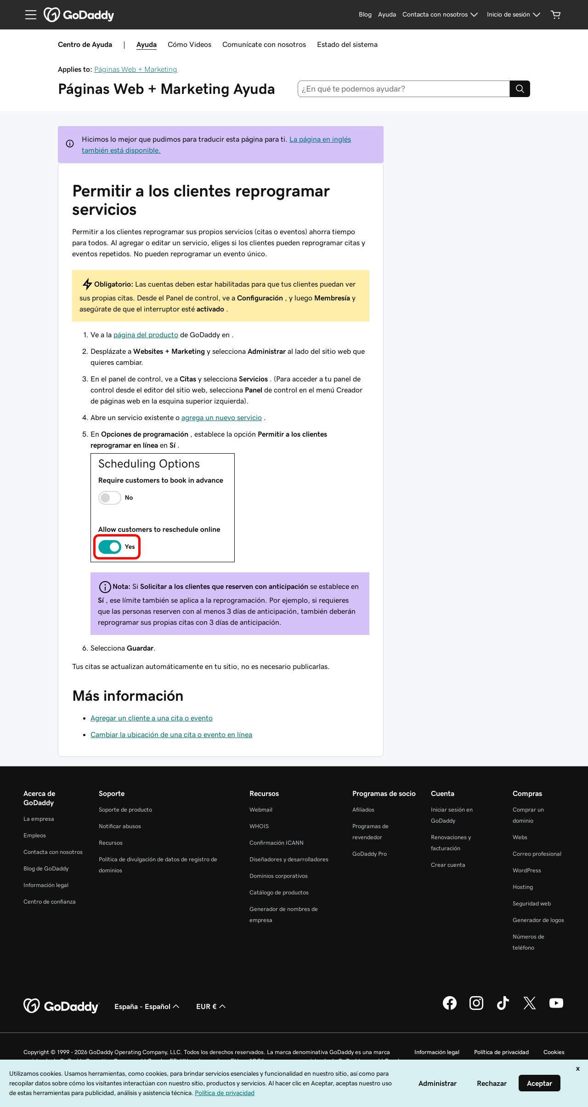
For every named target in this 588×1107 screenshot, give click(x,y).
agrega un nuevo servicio (221, 417)
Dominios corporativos (278, 876)
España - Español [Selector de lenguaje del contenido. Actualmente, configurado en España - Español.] (147, 1006)
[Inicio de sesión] (515, 14)
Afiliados (363, 810)
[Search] (520, 89)
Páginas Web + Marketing (135, 69)
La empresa (38, 819)
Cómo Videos (189, 44)
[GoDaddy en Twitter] (529, 1008)
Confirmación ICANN (276, 843)
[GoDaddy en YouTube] (556, 1008)
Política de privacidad (501, 1052)
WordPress (527, 870)
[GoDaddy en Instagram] (476, 1008)
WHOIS (259, 826)
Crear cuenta (448, 865)
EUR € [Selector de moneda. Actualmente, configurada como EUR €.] (212, 1006)
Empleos (34, 835)
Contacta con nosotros (53, 852)
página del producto (145, 334)
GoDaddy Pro (369, 854)
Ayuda (146, 44)
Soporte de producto (125, 810)
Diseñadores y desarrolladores (288, 859)
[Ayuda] (387, 14)
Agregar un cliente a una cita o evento (151, 717)
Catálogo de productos (279, 892)
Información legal (45, 885)
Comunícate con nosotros (264, 44)
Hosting (523, 887)
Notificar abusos (120, 826)
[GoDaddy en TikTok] (503, 1008)
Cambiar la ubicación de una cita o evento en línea (171, 734)
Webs (520, 837)
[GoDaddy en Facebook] (449, 1008)
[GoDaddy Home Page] (61, 1006)
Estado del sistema (347, 44)
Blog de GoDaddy (45, 868)
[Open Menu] (27, 14)
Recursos (111, 843)
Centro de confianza (49, 902)
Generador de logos (538, 920)
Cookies (554, 1052)
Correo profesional (537, 854)
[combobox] (404, 89)
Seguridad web (532, 903)
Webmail (260, 810)
